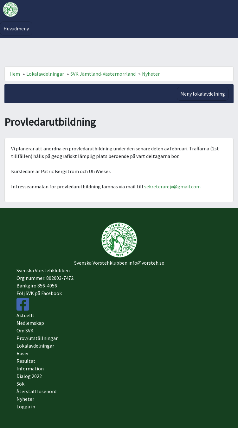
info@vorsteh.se (146, 263)
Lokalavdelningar (45, 74)
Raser (22, 353)
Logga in (25, 406)
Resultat (25, 361)
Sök (20, 384)
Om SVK (25, 330)
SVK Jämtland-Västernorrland (103, 74)
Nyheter (151, 74)
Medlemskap (30, 323)
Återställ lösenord (36, 391)
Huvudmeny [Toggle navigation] (16, 28)
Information (30, 368)
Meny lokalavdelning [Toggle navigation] (202, 94)
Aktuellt (25, 315)
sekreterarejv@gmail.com (172, 186)
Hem (15, 74)
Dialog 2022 (29, 376)
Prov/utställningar (37, 338)
